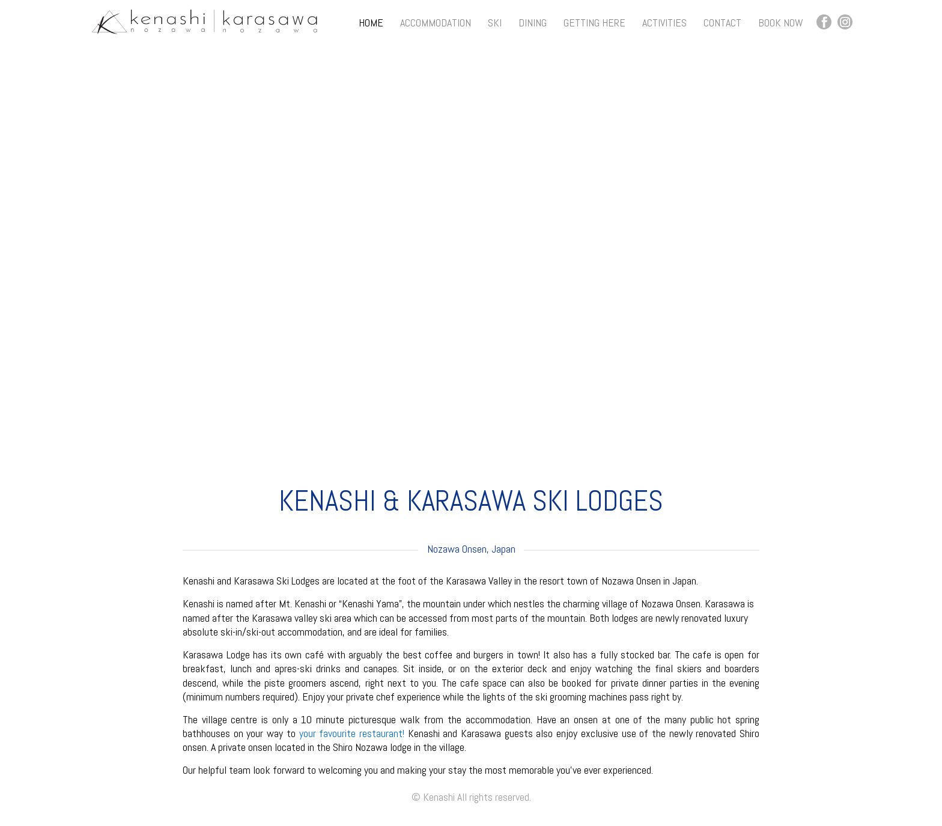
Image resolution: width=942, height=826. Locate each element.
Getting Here (594, 22)
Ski (495, 22)
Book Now (780, 22)
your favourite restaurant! (351, 733)
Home (371, 22)
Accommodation (435, 22)
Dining (532, 22)
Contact (722, 22)
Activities (664, 22)
